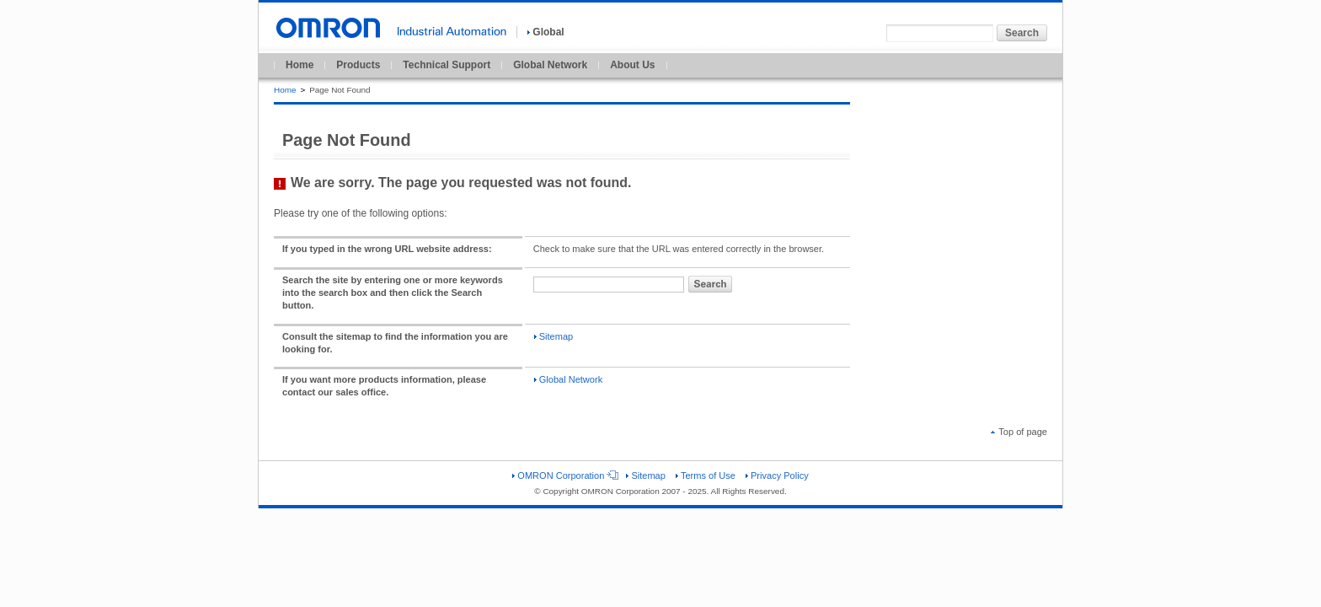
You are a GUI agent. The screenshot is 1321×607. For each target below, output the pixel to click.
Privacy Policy (777, 475)
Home (299, 65)
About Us (632, 65)
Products (358, 65)
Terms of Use (705, 475)
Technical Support (446, 65)
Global (545, 32)
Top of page (1019, 432)
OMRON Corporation (564, 475)
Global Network (550, 65)
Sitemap (553, 336)
